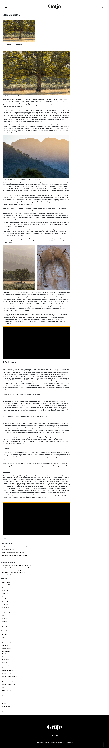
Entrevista (4, 654)
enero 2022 (5, 601)
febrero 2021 (5, 626)
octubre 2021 (5, 610)
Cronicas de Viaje (6, 648)
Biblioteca (4, 640)
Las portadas (5, 668)
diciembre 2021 (6, 604)
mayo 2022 (5, 598)
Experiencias (5, 662)
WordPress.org (5, 711)
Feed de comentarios (7, 709)
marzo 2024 (5, 590)
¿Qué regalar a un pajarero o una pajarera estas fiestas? (15, 546)
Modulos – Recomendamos (8, 681)
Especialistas (5, 659)
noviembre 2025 (6, 585)
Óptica (3, 687)
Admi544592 (5, 570)
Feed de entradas (6, 706)
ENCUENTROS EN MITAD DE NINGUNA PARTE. (13, 552)
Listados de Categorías (7, 670)
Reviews (4, 693)
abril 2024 (4, 587)
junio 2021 (4, 618)
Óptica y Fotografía (6, 690)
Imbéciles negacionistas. (8, 549)
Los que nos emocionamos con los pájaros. (12, 558)
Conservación (5, 645)
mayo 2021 (5, 621)
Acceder (4, 703)
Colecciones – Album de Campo (9, 642)
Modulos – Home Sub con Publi (9, 676)
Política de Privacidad (61, 742)
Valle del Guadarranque (12, 44)
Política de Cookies (69, 742)
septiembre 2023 (6, 593)
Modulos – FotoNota (7, 673)
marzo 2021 (5, 624)
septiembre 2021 (6, 612)
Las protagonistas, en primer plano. (23, 565)
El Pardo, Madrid (9, 362)
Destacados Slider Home (8, 651)
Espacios (4, 656)
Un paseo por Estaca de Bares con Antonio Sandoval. (14, 555)
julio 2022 (4, 596)
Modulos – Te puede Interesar (9, 684)
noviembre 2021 (6, 607)
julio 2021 (4, 615)
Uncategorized (5, 695)
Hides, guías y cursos (7, 665)
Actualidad (4, 634)
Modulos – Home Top (7, 679)
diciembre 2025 (6, 582)
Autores (4, 637)
